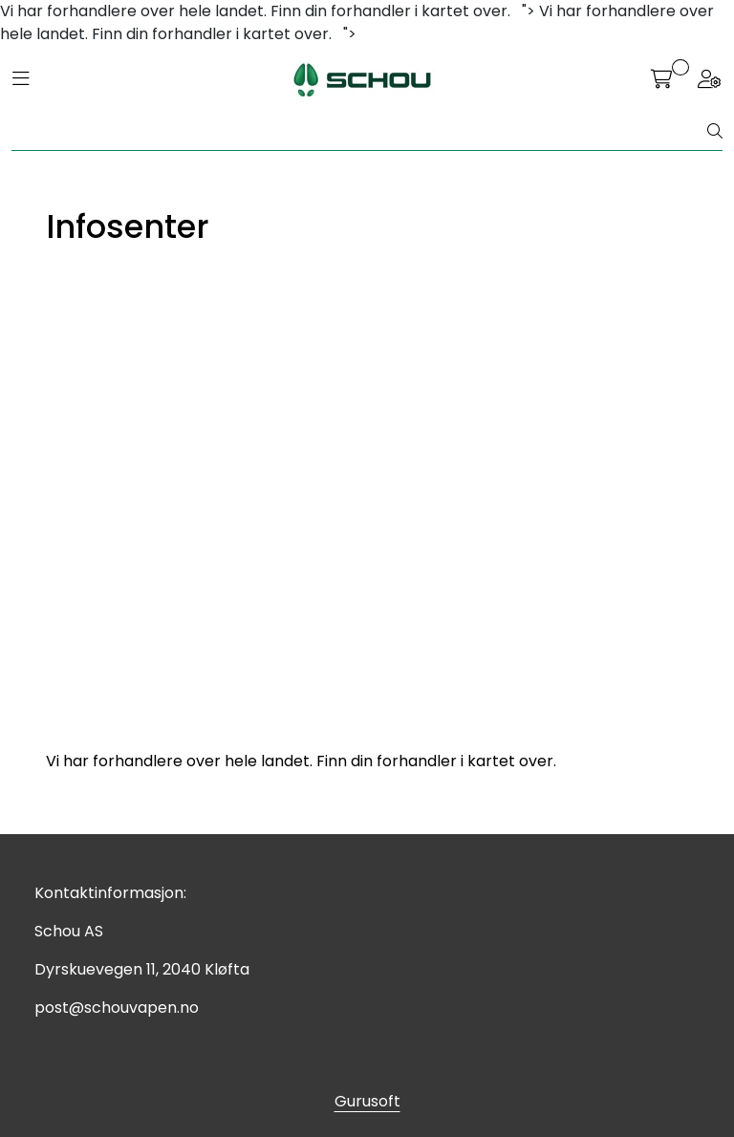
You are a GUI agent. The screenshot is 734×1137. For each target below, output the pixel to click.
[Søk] (359, 132)
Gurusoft (367, 1101)
